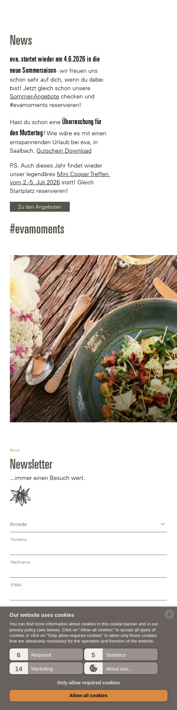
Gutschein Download (64, 150)
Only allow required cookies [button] (88, 682)
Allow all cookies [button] (88, 695)
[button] (46, 654)
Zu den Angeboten (40, 206)
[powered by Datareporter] (169, 618)
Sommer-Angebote (34, 96)
